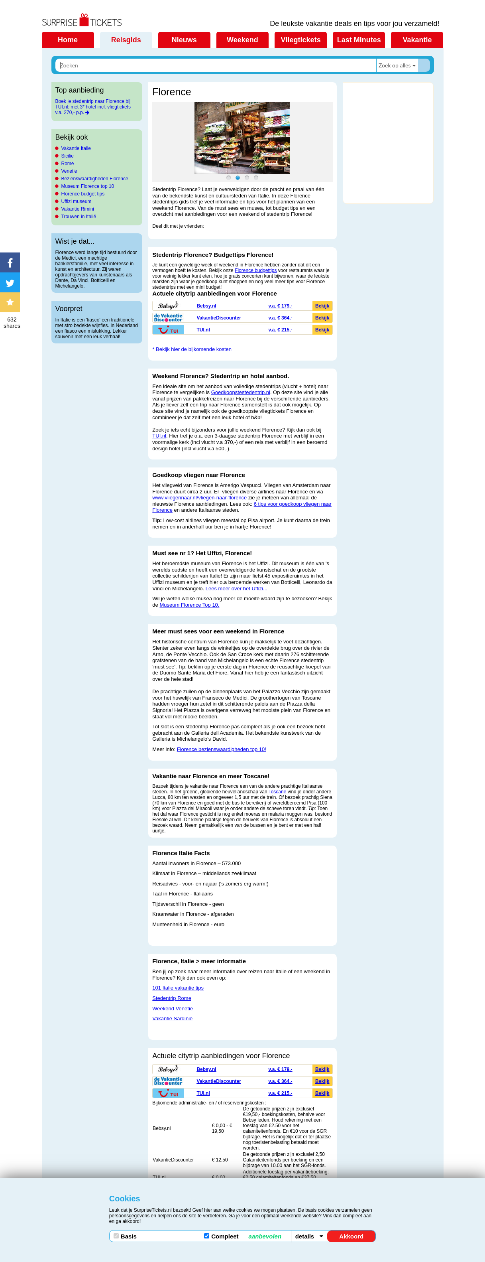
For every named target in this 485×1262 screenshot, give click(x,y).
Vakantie (417, 40)
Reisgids (126, 40)
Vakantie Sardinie (172, 1018)
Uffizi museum (76, 201)
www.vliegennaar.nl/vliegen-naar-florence (199, 498)
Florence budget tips (83, 194)
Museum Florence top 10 (87, 186)
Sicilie (67, 156)
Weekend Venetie (172, 1009)
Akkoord (351, 1236)
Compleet (242, 1236)
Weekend (242, 40)
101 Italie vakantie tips (178, 988)
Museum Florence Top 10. (189, 605)
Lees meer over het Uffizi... (236, 589)
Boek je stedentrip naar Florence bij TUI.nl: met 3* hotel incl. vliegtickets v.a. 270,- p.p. (93, 107)
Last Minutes (359, 40)
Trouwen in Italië (78, 216)
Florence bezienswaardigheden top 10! (221, 749)
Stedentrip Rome (171, 998)
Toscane (278, 792)
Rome (67, 163)
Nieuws (184, 40)
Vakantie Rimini (77, 209)
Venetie (69, 171)
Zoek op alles (395, 65)
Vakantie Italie (76, 148)
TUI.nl (159, 436)
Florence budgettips (256, 270)
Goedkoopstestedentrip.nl (240, 392)
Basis (125, 1236)
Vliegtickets (301, 40)
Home (68, 40)
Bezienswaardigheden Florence (94, 178)
